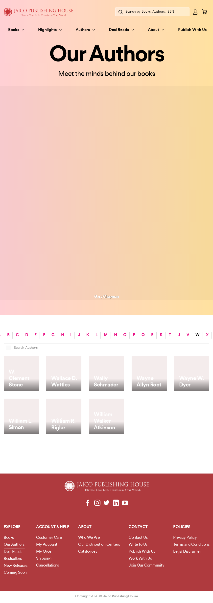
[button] (195, 12)
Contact (138, 527)
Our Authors (14, 545)
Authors (85, 30)
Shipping (43, 559)
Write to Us (138, 545)
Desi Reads (121, 30)
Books (16, 30)
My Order (44, 552)
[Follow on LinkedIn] (116, 503)
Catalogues (87, 552)
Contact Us (138, 538)
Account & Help (52, 527)
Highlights (50, 30)
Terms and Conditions (191, 545)
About (156, 30)
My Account (46, 545)
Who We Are (89, 538)
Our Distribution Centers (99, 545)
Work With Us (140, 559)
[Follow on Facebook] (88, 503)
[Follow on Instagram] (97, 503)
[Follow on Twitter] (106, 503)
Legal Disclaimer (187, 552)
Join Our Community (146, 566)
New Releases (15, 566)
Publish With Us (192, 30)
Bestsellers (13, 559)
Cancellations (47, 566)
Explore (12, 527)
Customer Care (49, 538)
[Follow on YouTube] (125, 503)
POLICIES (181, 527)
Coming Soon (15, 573)
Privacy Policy (185, 538)
